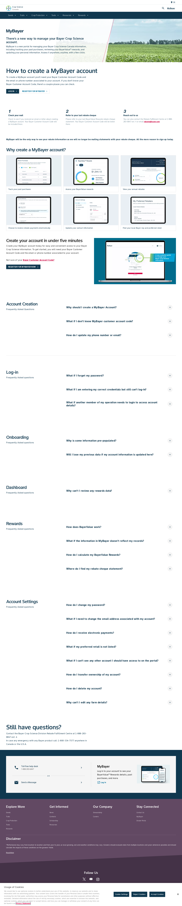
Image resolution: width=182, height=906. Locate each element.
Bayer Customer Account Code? (38, 260)
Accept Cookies (157, 894)
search (163, 8)
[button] (119, 307)
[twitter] (84, 880)
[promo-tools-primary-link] (23, 267)
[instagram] (97, 880)
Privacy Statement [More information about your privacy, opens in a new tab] (23, 903)
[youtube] (91, 880)
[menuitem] (12, 15)
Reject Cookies (139, 894)
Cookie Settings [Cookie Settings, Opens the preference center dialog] (121, 894)
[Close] (178, 894)
